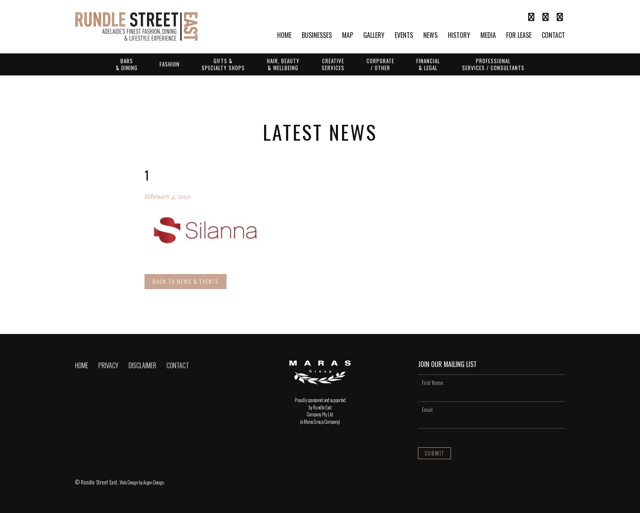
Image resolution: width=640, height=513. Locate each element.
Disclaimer (142, 365)
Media (488, 35)
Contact (553, 35)
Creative (333, 64)
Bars (127, 64)
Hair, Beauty (283, 64)
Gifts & (223, 64)
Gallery (373, 35)
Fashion (170, 64)
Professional (493, 64)
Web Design (129, 482)
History (459, 35)
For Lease (518, 35)
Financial (428, 64)
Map (347, 35)
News (430, 35)
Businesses (317, 35)
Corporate (380, 64)
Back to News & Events (185, 281)
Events (404, 35)
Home (284, 35)
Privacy (108, 365)
